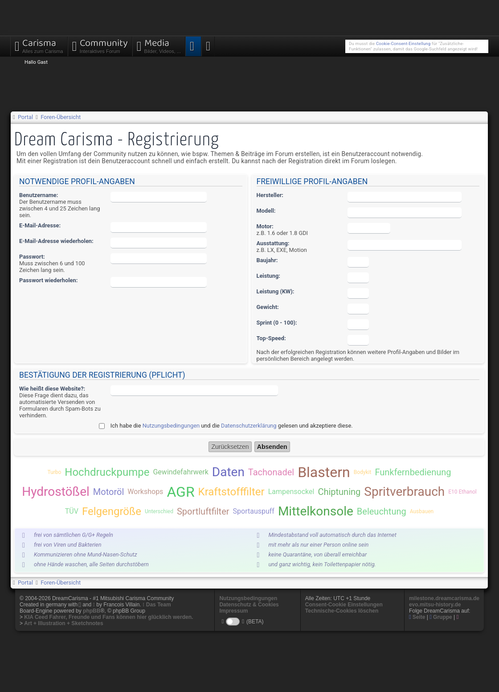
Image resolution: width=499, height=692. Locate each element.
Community (100, 45)
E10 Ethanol (462, 492)
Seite (417, 617)
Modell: (266, 210)
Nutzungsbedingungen (171, 425)
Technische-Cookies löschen (342, 611)
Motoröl (108, 491)
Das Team (158, 604)
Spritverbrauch (404, 491)
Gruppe (440, 617)
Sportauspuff (253, 511)
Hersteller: (270, 195)
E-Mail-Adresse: (40, 225)
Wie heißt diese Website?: (52, 388)
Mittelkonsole (315, 511)
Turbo (54, 472)
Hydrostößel (56, 491)
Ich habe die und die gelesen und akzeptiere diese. (231, 425)
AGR (180, 491)
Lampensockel (291, 491)
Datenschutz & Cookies (248, 604)
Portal (25, 117)
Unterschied (159, 511)
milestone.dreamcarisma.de (444, 598)
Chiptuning (339, 491)
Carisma (39, 45)
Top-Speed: (271, 338)
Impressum (233, 611)
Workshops (145, 491)
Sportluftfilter (203, 511)
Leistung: (268, 275)
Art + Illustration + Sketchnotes (63, 623)
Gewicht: (268, 307)
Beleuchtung (381, 511)
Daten (228, 472)
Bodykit (363, 472)
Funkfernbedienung (413, 472)
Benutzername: (38, 195)
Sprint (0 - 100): (277, 322)
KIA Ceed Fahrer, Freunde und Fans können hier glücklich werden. (108, 617)
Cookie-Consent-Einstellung (403, 43)
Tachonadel (271, 472)
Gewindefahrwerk (180, 472)
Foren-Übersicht (61, 117)
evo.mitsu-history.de (435, 604)
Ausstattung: (273, 243)
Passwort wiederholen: (48, 280)
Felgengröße (111, 511)
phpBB (91, 611)
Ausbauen (422, 511)
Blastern (324, 472)
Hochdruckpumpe (107, 472)
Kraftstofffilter (231, 492)
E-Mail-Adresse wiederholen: (56, 241)
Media (159, 45)
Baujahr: (267, 260)
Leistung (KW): (275, 291)
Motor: (265, 226)
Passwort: (32, 256)
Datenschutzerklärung (249, 425)
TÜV (71, 511)
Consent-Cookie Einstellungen (344, 604)
